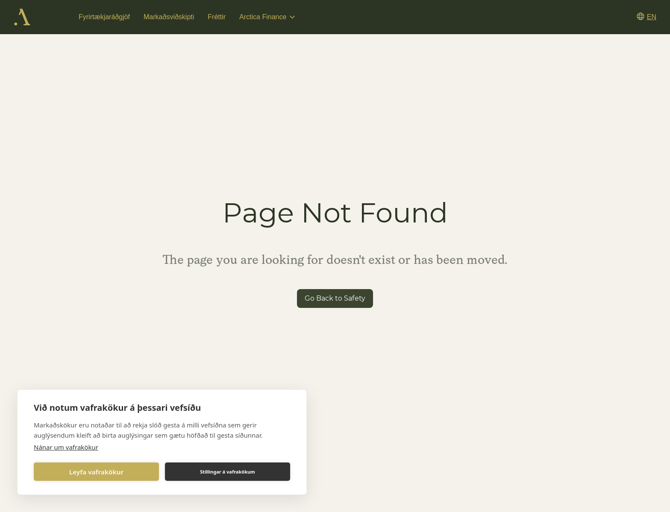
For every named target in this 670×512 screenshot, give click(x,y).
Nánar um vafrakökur (66, 447)
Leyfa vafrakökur (96, 472)
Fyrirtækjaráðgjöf (104, 16)
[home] (22, 17)
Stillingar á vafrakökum (227, 471)
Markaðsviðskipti (169, 16)
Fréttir (217, 16)
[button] (267, 17)
